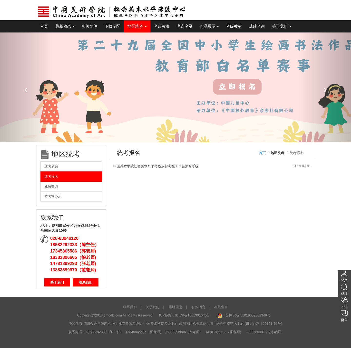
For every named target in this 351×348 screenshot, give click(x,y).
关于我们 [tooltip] (281, 26)
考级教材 (234, 26)
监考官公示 (52, 197)
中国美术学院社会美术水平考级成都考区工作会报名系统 (156, 166)
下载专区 (112, 26)
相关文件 (89, 26)
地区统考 (277, 153)
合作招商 (198, 307)
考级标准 (162, 26)
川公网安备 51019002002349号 (243, 315)
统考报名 (51, 177)
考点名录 (185, 26)
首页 (44, 26)
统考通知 (51, 167)
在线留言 (221, 307)
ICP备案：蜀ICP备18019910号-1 (184, 315)
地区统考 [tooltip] (136, 26)
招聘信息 (175, 307)
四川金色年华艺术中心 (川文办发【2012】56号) (246, 324)
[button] (26, 87)
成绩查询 (257, 26)
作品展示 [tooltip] (209, 26)
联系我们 (85, 282)
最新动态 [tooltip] (64, 26)
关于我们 (57, 282)
